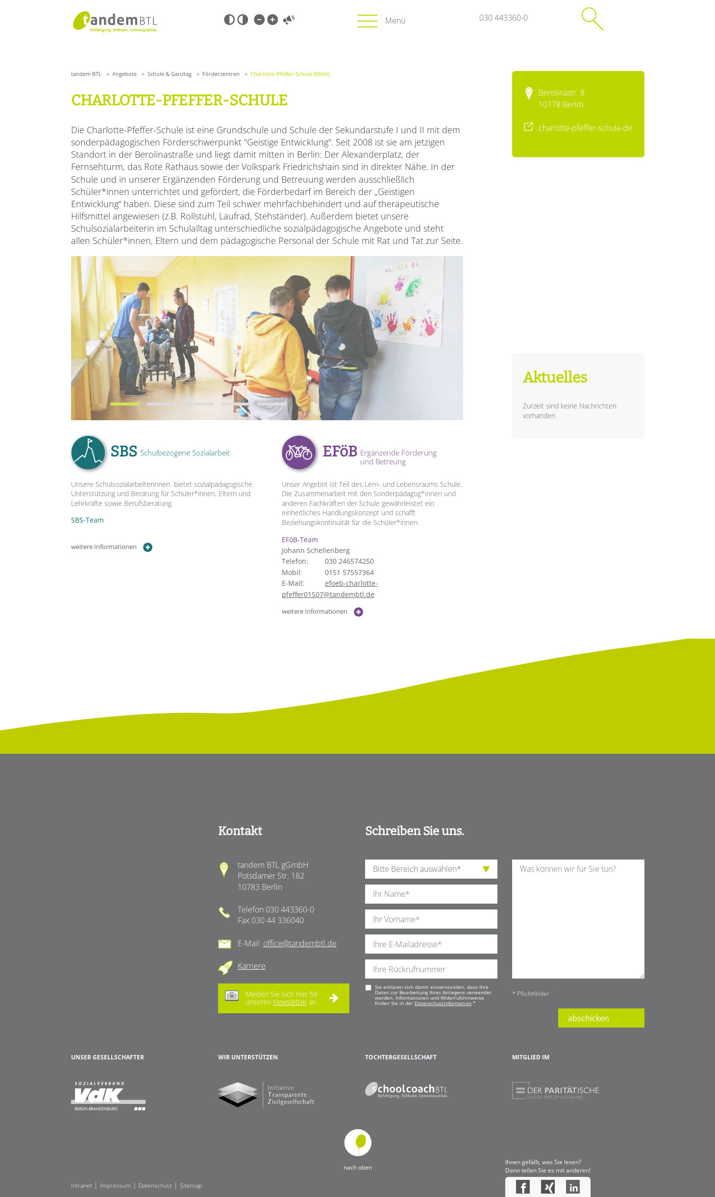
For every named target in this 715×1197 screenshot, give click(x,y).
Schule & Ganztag (170, 73)
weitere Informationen (112, 547)
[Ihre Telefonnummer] (431, 969)
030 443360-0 (503, 17)
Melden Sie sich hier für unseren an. (282, 998)
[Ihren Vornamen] (431, 919)
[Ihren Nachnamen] (431, 894)
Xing (548, 1187)
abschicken (588, 1018)
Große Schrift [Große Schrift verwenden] (272, 19)
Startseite (115, 22)
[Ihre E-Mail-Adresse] (431, 944)
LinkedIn (573, 1187)
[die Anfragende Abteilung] (431, 869)
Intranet (81, 1185)
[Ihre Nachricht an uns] (578, 919)
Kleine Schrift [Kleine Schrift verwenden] (259, 19)
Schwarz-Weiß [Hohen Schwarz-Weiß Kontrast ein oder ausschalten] (229, 19)
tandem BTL (86, 73)
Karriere (252, 965)
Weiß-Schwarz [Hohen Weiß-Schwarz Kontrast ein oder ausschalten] (242, 19)
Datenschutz (155, 1185)
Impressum (115, 1185)
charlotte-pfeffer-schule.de (585, 127)
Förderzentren (221, 73)
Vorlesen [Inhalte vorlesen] (289, 19)
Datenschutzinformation (443, 1003)
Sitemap (191, 1185)
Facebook (523, 1187)
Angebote (124, 73)
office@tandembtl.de (300, 943)
